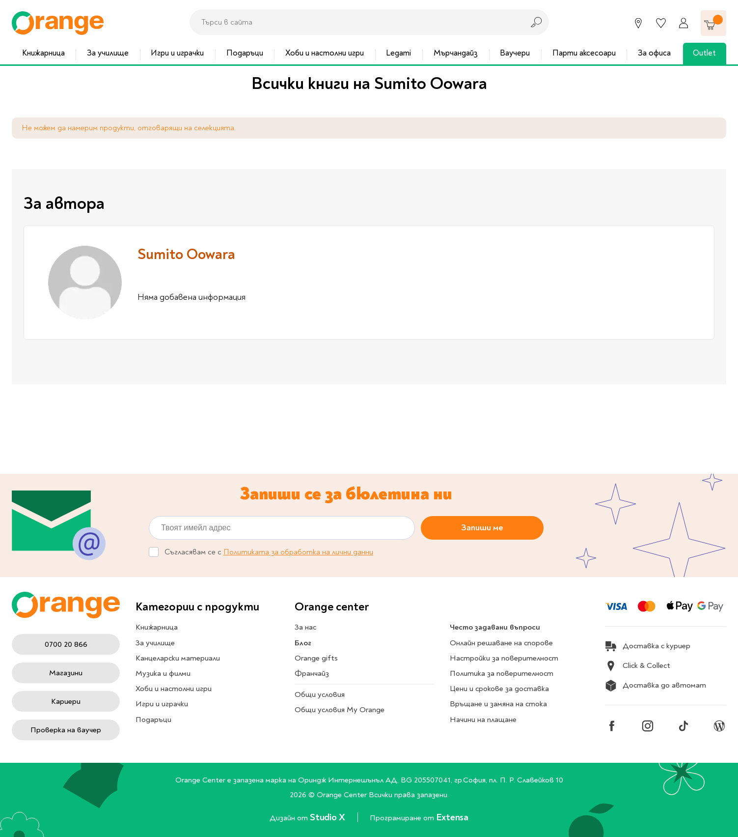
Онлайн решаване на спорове (501, 643)
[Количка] (713, 23)
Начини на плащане (483, 719)
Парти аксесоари (584, 53)
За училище (108, 53)
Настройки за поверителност (504, 658)
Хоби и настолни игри (324, 53)
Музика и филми (163, 673)
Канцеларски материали (178, 658)
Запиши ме (482, 527)
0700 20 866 (66, 644)
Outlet (704, 53)
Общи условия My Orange (339, 710)
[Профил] (683, 23)
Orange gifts (316, 658)
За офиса (654, 53)
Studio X (328, 817)
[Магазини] (638, 23)
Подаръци (244, 53)
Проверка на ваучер (65, 730)
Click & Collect (637, 666)
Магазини (65, 673)
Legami (398, 53)
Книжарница (43, 53)
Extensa (452, 817)
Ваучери (515, 53)
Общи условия (320, 694)
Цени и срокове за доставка (499, 688)
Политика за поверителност (501, 673)
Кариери (66, 701)
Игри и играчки (177, 53)
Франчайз (312, 673)
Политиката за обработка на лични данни (298, 552)
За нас (305, 627)
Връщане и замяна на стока (498, 704)
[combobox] (354, 22)
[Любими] (661, 23)
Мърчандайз (456, 53)
